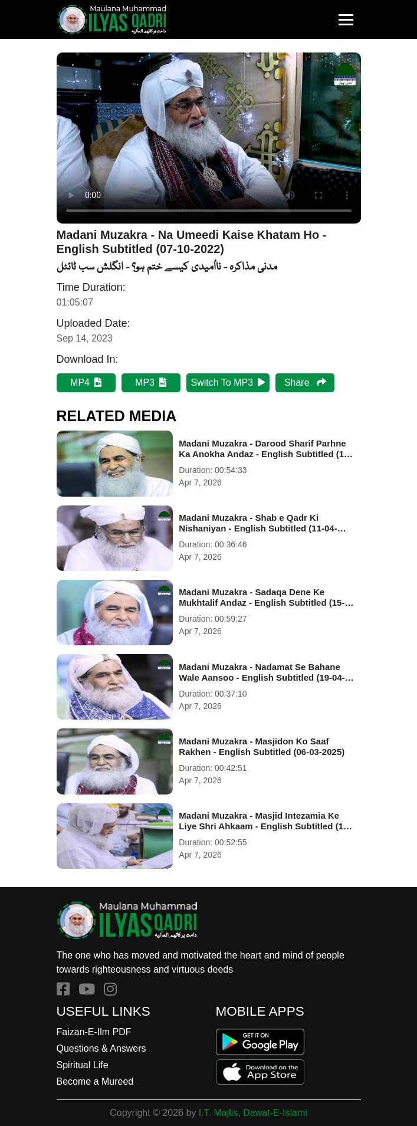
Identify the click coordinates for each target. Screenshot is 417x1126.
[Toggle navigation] (346, 19)
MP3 (150, 382)
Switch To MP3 (228, 382)
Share (305, 382)
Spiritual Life (83, 1065)
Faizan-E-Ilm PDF (94, 1032)
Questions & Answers (101, 1048)
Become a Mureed (95, 1081)
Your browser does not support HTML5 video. (209, 138)
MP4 (85, 382)
